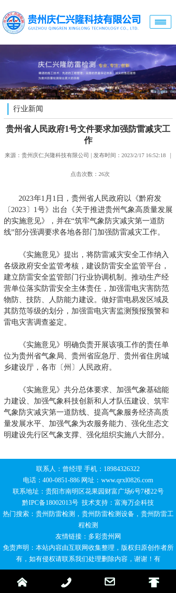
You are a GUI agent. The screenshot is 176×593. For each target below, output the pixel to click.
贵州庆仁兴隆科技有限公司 (55, 155)
